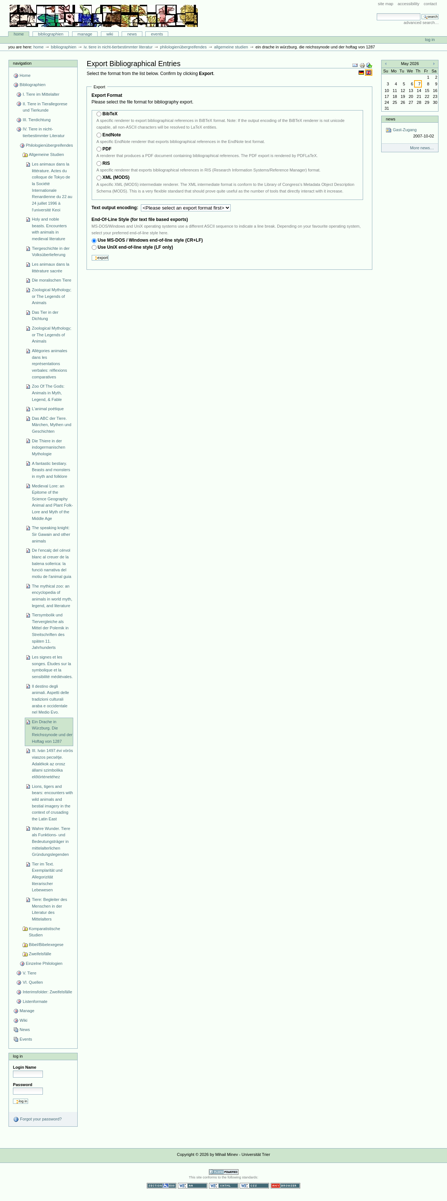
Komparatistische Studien (44, 932)
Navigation (22, 63)
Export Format (107, 95)
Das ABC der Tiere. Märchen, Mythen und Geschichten (51, 424)
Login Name (24, 1067)
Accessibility (408, 3)
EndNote (111, 134)
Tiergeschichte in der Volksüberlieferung (51, 251)
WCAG (192, 1185)
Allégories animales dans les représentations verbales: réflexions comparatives (49, 363)
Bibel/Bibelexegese (46, 944)
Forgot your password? (37, 1119)
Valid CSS (254, 1185)
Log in (430, 39)
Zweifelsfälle (40, 954)
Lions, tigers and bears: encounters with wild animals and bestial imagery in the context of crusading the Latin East (52, 802)
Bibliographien (51, 34)
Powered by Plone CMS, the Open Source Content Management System (223, 1172)
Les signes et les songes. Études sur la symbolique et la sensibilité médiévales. (52, 667)
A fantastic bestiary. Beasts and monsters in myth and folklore (51, 470)
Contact (430, 3)
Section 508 (161, 1185)
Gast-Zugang (410, 133)
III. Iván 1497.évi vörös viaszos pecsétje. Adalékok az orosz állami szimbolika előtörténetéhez (52, 763)
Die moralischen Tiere (51, 280)
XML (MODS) (115, 177)
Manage (85, 34)
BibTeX (110, 113)
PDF (106, 149)
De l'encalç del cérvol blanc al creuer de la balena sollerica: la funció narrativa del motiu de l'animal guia (51, 563)
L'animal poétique (48, 408)
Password (22, 1084)
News (132, 34)
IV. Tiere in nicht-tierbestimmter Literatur (118, 47)
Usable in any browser (285, 1185)
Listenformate (35, 1001)
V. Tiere (29, 973)
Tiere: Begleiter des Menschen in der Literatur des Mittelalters (49, 909)
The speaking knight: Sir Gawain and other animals (51, 534)
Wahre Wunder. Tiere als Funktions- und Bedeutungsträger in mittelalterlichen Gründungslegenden (51, 841)
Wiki (109, 34)
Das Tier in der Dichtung (45, 315)
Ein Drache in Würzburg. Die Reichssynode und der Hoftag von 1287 (52, 731)
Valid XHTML (223, 1185)
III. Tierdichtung (36, 120)
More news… (422, 148)
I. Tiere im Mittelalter (41, 94)
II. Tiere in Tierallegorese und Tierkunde (45, 107)
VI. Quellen (33, 982)
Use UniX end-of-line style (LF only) (135, 247)
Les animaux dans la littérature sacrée (50, 267)
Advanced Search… (421, 22)
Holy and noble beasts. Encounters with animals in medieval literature (49, 229)
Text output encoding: (116, 207)
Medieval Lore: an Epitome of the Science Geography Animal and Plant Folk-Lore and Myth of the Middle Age (52, 502)
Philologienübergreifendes (183, 47)
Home (19, 34)
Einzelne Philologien (44, 963)
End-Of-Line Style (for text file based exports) (140, 219)
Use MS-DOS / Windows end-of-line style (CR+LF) (150, 240)
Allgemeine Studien (231, 47)
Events (157, 34)
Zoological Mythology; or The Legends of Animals (51, 296)
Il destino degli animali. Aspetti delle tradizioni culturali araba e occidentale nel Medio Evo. (50, 699)
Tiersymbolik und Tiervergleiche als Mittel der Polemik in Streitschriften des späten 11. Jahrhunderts (50, 631)
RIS (106, 163)
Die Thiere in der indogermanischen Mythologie (48, 447)
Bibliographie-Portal (104, 16)
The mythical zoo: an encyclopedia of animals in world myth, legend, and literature (52, 596)
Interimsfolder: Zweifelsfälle (47, 992)
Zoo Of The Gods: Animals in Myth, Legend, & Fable (48, 392)
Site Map (385, 3)
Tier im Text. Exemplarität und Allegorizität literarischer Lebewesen (47, 877)
